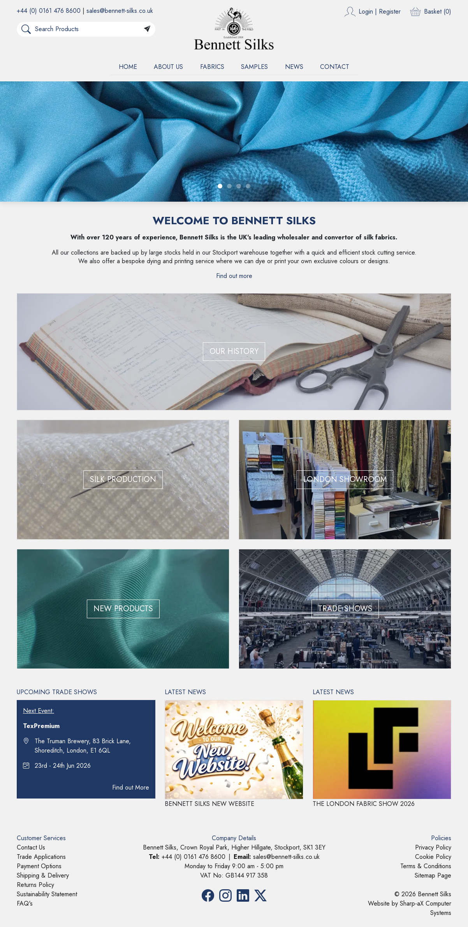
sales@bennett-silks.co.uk (119, 10)
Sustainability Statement (47, 894)
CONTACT (334, 66)
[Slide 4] (248, 186)
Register (390, 11)
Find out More (130, 787)
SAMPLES (254, 66)
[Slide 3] (238, 186)
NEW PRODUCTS (123, 608)
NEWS (294, 66)
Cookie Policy (433, 856)
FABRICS (212, 66)
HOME (128, 66)
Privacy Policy (433, 847)
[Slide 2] (229, 186)
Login (366, 11)
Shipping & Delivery (43, 875)
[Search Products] (87, 29)
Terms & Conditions (425, 866)
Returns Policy (35, 884)
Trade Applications (41, 856)
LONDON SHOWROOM (345, 479)
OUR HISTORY (234, 351)
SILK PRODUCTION (123, 479)
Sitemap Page (433, 875)
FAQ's (25, 903)
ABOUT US (168, 66)
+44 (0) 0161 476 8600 (49, 10)
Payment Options (39, 866)
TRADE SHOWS (345, 608)
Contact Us (31, 847)
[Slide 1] (220, 186)
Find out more (234, 275)
